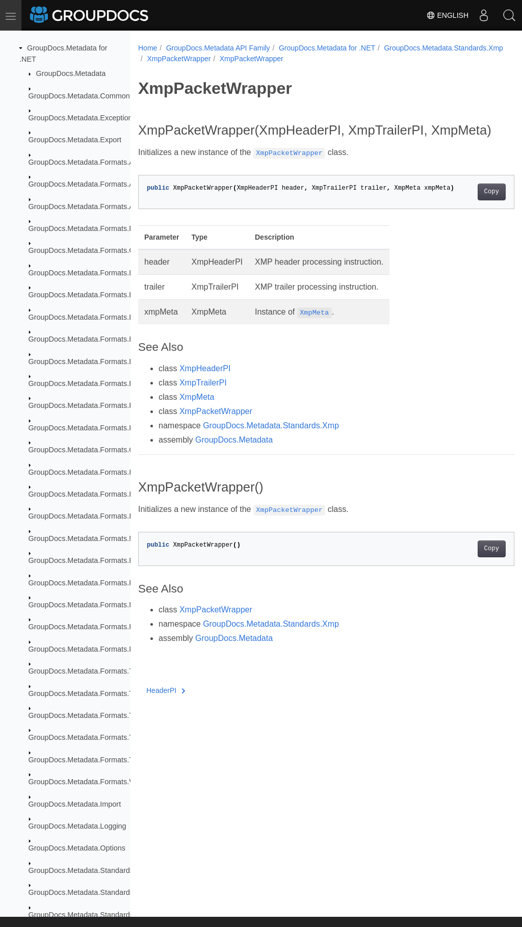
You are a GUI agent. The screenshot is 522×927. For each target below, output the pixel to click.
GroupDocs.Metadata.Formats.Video (88, 782)
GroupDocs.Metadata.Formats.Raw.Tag (93, 627)
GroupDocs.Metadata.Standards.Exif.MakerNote (107, 915)
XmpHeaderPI (205, 384)
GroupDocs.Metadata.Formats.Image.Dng (97, 494)
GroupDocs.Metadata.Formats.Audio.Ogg (96, 206)
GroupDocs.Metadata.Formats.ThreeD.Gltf (98, 715)
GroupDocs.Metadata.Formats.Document (96, 273)
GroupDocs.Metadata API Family (218, 48)
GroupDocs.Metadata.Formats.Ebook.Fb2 (97, 317)
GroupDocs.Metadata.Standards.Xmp (206, 59)
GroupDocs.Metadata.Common (79, 96)
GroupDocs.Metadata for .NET (327, 48)
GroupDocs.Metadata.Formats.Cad (86, 250)
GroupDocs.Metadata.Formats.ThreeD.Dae (99, 671)
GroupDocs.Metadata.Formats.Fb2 (85, 405)
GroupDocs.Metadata (71, 73)
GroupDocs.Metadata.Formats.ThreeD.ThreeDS (107, 760)
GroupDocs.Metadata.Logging (77, 826)
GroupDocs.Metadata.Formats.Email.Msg (96, 383)
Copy (465, 207)
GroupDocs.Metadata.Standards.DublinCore (100, 870)
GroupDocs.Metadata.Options (77, 848)
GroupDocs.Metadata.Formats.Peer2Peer (96, 560)
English (447, 15)
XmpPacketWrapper (306, 59)
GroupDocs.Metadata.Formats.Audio (88, 184)
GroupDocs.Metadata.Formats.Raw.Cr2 (93, 605)
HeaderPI (166, 706)
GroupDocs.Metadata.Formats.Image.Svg (96, 516)
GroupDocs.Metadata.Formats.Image (89, 472)
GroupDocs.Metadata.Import (75, 804)
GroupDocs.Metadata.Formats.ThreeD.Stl (96, 737)
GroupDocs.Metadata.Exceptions (82, 118)
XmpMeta (196, 412)
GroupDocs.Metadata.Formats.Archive (91, 162)
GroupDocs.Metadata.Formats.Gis (84, 450)
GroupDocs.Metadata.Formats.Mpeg (88, 538)
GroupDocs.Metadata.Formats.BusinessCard (102, 228)
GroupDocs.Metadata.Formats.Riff (84, 649)
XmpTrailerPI (203, 398)
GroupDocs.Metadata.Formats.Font (86, 428)
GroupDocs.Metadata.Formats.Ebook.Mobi (98, 339)
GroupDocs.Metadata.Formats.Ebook (89, 295)
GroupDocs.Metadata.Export (75, 140)
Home (147, 48)
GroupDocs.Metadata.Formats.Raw (86, 583)
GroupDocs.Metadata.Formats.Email (88, 361)
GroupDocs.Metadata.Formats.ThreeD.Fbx (98, 693)
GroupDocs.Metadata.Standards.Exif (88, 892)
